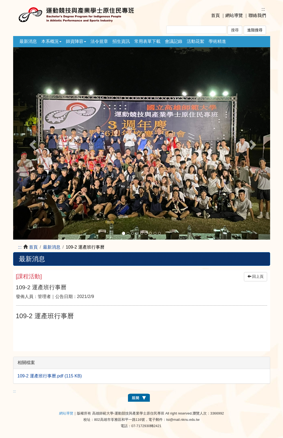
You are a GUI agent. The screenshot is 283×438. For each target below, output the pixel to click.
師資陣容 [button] (76, 41)
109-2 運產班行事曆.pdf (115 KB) (49, 376)
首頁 (215, 15)
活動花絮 (195, 41)
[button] (32, 143)
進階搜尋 (254, 30)
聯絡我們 (257, 15)
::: (263, 9)
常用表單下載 (147, 41)
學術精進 (217, 41)
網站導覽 (234, 15)
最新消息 (28, 41)
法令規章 (99, 41)
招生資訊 (121, 41)
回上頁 (255, 277)
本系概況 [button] (51, 41)
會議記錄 (173, 41)
